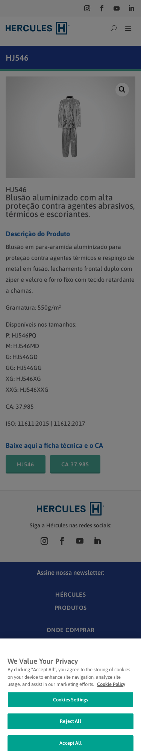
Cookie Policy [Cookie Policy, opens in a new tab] (111, 690)
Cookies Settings (70, 705)
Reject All (70, 727)
